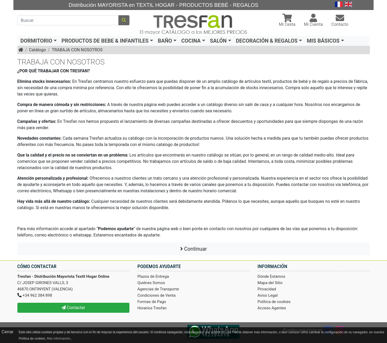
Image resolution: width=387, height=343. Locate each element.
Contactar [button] (73, 307)
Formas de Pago (151, 301)
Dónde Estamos (271, 276)
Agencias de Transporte (158, 289)
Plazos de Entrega (153, 276)
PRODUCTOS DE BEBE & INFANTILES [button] (105, 41)
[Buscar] (68, 20)
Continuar (193, 249)
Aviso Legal (268, 295)
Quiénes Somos (151, 282)
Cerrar (7, 332)
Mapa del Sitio (270, 282)
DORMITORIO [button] (36, 41)
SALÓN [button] (218, 41)
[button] (287, 21)
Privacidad (267, 289)
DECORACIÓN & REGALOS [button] (267, 41)
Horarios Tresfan (152, 308)
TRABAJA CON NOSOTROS (77, 49)
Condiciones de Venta (156, 295)
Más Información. (59, 338)
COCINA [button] (191, 41)
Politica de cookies (274, 301)
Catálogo (37, 49)
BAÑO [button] (165, 41)
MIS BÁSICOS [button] (323, 41)
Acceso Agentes (272, 308)
